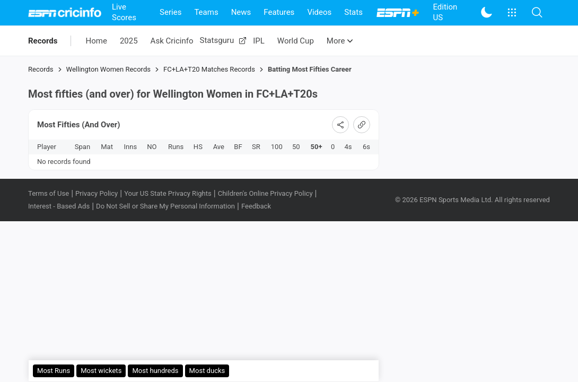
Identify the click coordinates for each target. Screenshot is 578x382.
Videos (319, 12)
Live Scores (124, 12)
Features (279, 12)
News (241, 12)
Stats (353, 12)
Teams (206, 12)
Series (170, 12)
